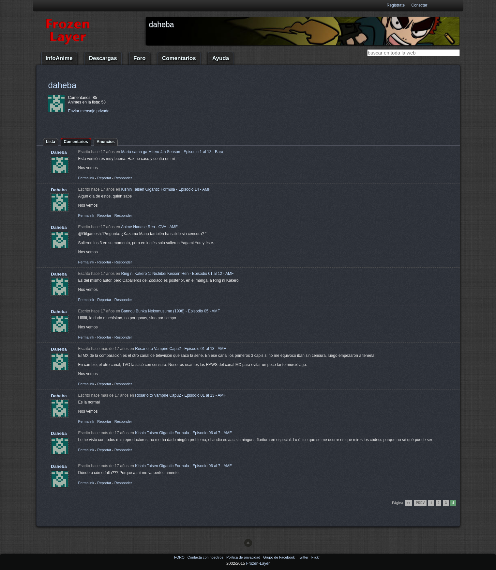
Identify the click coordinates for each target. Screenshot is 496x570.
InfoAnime (59, 58)
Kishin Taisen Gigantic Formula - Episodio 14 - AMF (166, 189)
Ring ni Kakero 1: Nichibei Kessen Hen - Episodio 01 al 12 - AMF (177, 273)
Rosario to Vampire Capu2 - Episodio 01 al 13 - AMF (180, 348)
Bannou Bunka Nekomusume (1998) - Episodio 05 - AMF (170, 311)
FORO (180, 557)
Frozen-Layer (258, 563)
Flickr (315, 557)
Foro (139, 58)
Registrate (396, 5)
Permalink (86, 178)
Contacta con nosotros (206, 557)
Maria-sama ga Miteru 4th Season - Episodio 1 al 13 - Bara (172, 152)
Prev (420, 503)
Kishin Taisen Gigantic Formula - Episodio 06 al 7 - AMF (183, 433)
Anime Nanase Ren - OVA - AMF (149, 227)
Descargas (103, 58)
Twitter (303, 557)
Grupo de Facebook (279, 557)
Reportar (104, 178)
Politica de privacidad (243, 557)
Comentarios (179, 58)
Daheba (59, 152)
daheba (62, 85)
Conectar (419, 5)
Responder (123, 178)
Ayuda (220, 58)
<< (409, 503)
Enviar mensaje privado (89, 111)
